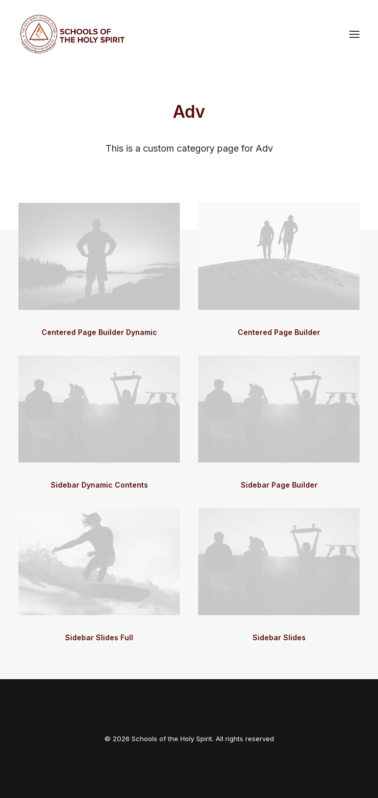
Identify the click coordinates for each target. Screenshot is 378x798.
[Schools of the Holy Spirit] (72, 34)
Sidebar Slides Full (99, 637)
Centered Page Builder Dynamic (99, 332)
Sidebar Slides (279, 637)
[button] (354, 34)
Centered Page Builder (279, 332)
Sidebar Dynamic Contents (99, 484)
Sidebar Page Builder (279, 484)
